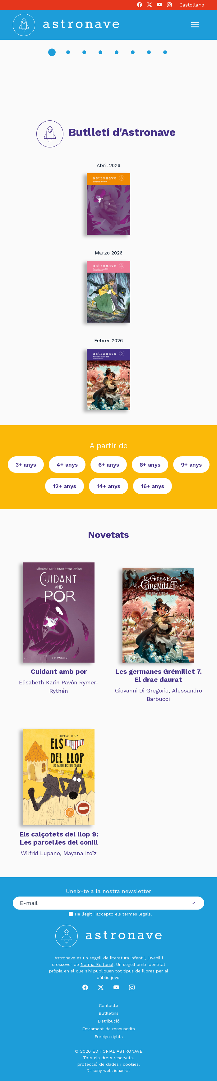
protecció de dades (98, 1063)
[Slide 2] (68, 52)
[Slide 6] (133, 52)
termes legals (136, 913)
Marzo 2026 (108, 253)
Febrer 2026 (108, 340)
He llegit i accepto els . (113, 913)
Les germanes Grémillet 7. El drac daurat (158, 675)
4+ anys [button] (67, 464)
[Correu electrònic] (98, 903)
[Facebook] (140, 5)
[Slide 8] (165, 52)
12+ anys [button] (64, 486)
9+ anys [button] (191, 464)
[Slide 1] (52, 52)
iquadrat (122, 1070)
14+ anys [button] (108, 486)
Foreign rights (109, 1036)
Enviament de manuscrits (108, 1028)
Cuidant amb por (59, 671)
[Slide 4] (100, 52)
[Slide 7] (149, 52)
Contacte (108, 1005)
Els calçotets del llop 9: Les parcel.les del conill (58, 838)
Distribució (109, 1020)
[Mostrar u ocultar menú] (195, 25)
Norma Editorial (97, 964)
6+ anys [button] (108, 464)
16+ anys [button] (152, 486)
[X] (150, 5)
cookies (131, 1063)
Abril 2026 (108, 165)
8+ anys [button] (150, 464)
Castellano (191, 5)
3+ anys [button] (26, 464)
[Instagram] (169, 5)
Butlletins (108, 1012)
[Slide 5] (116, 52)
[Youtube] (159, 5)
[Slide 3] (84, 52)
